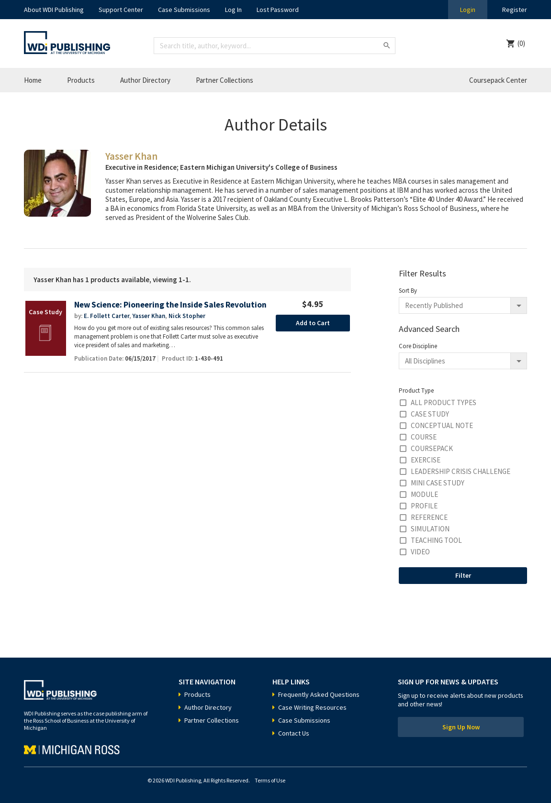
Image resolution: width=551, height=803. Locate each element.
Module (424, 494)
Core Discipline (418, 346)
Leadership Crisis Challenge (460, 471)
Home (33, 80)
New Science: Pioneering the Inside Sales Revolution (170, 305)
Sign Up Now (461, 727)
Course (424, 436)
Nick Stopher (187, 316)
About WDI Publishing (54, 9)
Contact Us (293, 733)
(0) (521, 43)
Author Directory (145, 80)
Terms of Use (270, 780)
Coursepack (432, 448)
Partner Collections (224, 80)
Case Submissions (184, 9)
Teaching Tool (436, 540)
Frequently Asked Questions (319, 694)
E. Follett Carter (106, 316)
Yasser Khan (149, 316)
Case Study (430, 413)
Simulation (430, 528)
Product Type (416, 390)
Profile (424, 505)
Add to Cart (313, 323)
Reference (429, 517)
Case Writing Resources (312, 707)
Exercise (425, 459)
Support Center (121, 9)
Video (420, 551)
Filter (463, 575)
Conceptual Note (442, 425)
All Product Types (443, 402)
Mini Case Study (437, 482)
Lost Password (278, 9)
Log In (233, 9)
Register (514, 9)
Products (81, 80)
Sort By (408, 290)
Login (467, 9)
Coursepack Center (498, 80)
